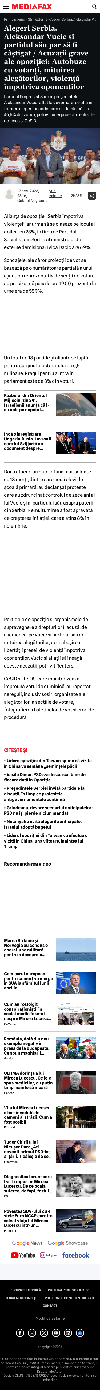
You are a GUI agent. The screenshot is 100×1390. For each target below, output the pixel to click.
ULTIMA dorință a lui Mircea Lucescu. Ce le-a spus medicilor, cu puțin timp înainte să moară (28, 1080)
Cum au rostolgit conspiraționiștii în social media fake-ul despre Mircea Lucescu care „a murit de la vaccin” (27, 1011)
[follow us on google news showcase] (68, 1244)
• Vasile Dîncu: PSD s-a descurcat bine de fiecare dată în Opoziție (45, 777)
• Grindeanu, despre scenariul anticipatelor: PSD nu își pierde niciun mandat (48, 810)
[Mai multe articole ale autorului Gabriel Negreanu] (9, 193)
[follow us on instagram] (48, 1255)
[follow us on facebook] (75, 1255)
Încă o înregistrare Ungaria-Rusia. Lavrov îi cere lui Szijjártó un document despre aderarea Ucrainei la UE (27, 441)
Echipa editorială (26, 1290)
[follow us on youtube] (23, 1255)
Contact (50, 1306)
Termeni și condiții (21, 1298)
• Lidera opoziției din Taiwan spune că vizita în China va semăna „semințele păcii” (48, 763)
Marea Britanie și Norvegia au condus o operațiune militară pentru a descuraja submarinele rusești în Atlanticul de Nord (26, 947)
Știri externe (37, 19)
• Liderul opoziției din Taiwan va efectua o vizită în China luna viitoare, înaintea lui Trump (45, 841)
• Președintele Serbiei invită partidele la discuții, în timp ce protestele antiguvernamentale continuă (44, 794)
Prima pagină (14, 19)
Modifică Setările (50, 1318)
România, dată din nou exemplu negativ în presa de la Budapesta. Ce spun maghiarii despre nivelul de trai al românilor (27, 1046)
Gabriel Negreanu (32, 200)
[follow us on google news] (27, 1244)
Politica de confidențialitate (70, 1298)
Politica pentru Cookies (68, 1290)
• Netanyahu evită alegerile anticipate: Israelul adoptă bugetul (43, 824)
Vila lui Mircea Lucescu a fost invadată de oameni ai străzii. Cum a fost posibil (28, 1115)
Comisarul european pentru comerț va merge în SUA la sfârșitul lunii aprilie (28, 981)
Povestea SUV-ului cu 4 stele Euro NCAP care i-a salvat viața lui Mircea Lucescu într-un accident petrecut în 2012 (28, 1218)
